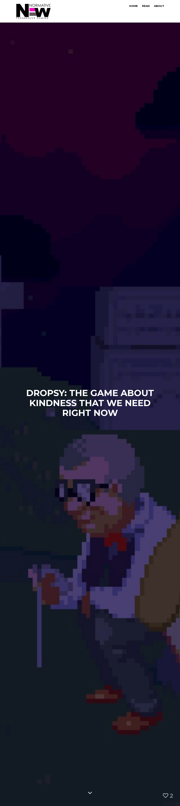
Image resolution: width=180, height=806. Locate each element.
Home (133, 6)
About (159, 6)
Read (146, 6)
